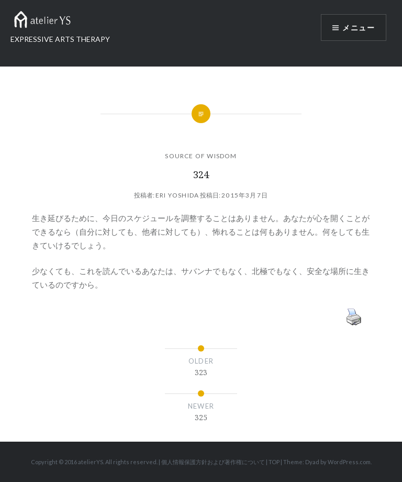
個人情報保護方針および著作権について (213, 461)
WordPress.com (349, 461)
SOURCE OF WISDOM (201, 156)
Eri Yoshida (177, 195)
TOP (274, 461)
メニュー (358, 27)
